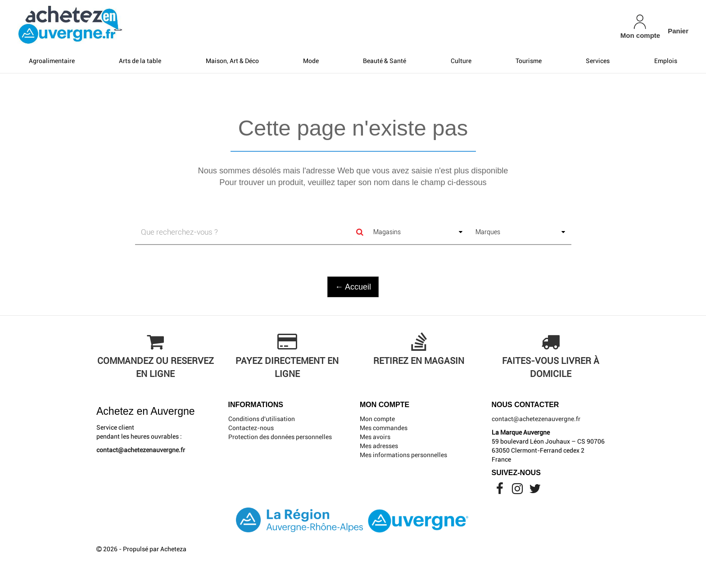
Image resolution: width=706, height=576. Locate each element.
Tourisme (529, 60)
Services (598, 60)
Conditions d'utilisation (261, 418)
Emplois (665, 60)
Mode (311, 60)
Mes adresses (379, 445)
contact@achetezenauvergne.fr (140, 450)
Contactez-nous (251, 427)
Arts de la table (140, 60)
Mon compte (377, 418)
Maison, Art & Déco (232, 60)
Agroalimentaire (52, 60)
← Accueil (353, 286)
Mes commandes (383, 427)
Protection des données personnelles (280, 436)
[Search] (360, 232)
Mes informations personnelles (403, 454)
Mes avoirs (375, 436)
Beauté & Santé (384, 60)
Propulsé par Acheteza (154, 549)
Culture (461, 60)
